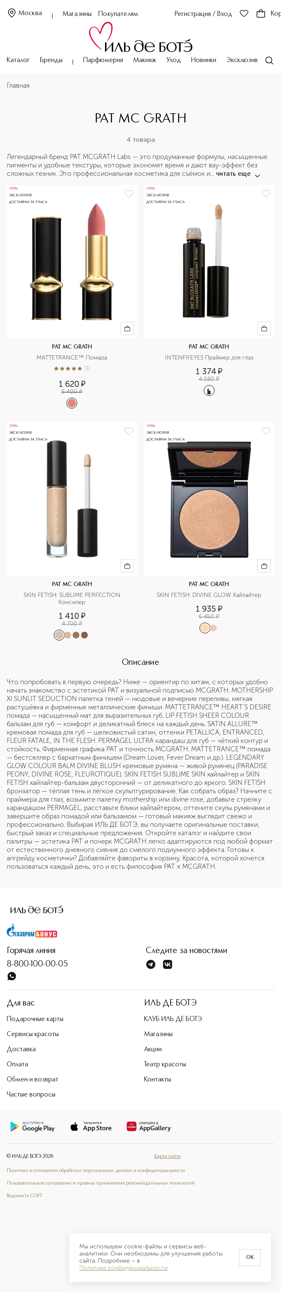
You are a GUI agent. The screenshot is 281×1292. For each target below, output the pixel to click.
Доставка (21, 1049)
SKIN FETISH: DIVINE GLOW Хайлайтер (209, 595)
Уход (173, 60)
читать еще (237, 174)
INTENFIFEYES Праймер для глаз (209, 357)
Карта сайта (167, 1156)
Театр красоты (165, 1064)
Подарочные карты (35, 1019)
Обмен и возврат (32, 1079)
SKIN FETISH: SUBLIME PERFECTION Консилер (73, 599)
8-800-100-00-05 (37, 964)
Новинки (203, 60)
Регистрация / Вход (203, 14)
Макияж (144, 60)
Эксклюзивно (245, 60)
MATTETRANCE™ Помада (72, 357)
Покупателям (118, 14)
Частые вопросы (31, 1094)
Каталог (18, 60)
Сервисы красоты (33, 1034)
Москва (24, 13)
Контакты (157, 1079)
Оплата (17, 1064)
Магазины (77, 14)
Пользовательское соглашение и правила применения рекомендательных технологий (100, 1183)
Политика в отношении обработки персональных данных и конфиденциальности (96, 1170)
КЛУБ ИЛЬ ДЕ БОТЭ (173, 1019)
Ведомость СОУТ (24, 1195)
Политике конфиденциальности (123, 1268)
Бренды (51, 60)
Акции (153, 1049)
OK (250, 1257)
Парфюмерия (103, 60)
